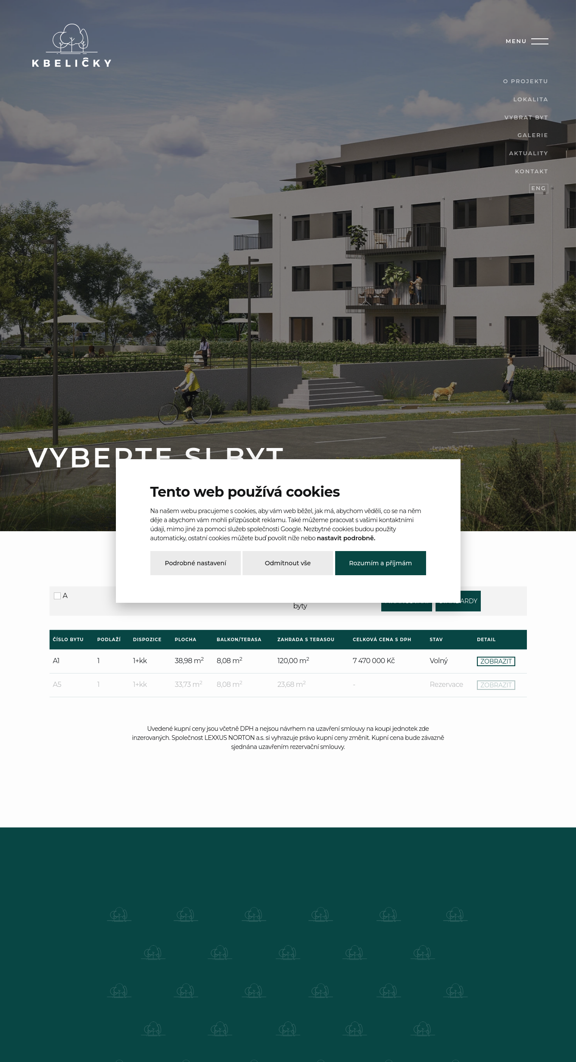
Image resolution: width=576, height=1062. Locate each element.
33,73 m (188, 684)
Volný (438, 661)
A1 (56, 661)
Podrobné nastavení (195, 563)
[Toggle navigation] (538, 41)
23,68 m (291, 684)
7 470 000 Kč (374, 661)
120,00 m (293, 661)
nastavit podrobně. (346, 538)
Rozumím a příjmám (380, 563)
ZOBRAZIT (496, 661)
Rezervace (446, 684)
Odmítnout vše (288, 563)
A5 (57, 684)
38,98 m (189, 661)
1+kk (140, 661)
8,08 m (229, 661)
